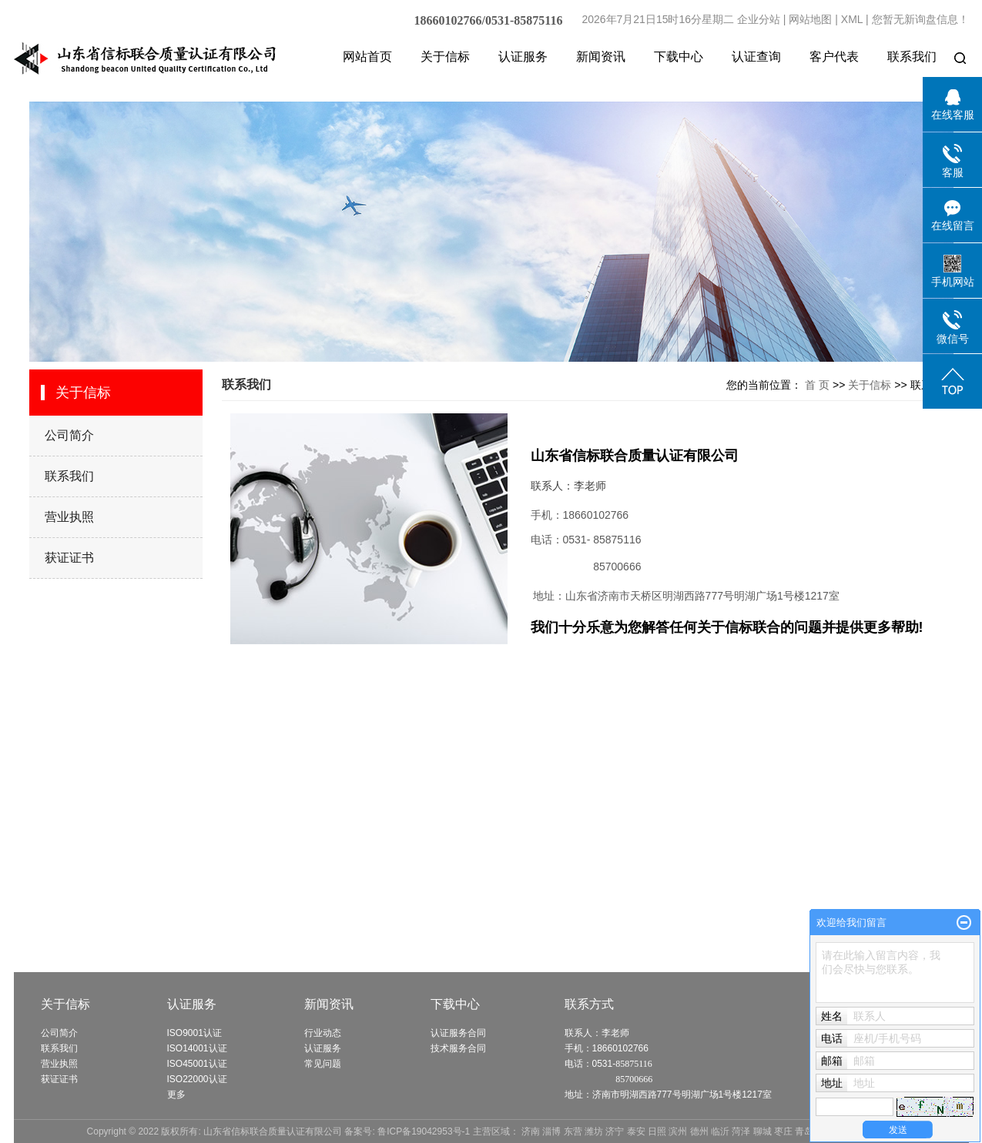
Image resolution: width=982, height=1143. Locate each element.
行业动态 (322, 1033)
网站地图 (810, 19)
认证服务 (523, 56)
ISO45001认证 (197, 1063)
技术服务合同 (458, 1048)
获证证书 (69, 557)
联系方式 (589, 1004)
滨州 (678, 1131)
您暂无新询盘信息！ (920, 19)
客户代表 (834, 56)
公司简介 (69, 435)
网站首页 (367, 56)
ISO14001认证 (197, 1048)
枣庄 (783, 1131)
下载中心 (678, 56)
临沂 (720, 1131)
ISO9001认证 (194, 1033)
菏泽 (741, 1131)
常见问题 (322, 1063)
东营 (573, 1131)
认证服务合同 (458, 1033)
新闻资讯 (600, 56)
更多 (176, 1094)
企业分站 (758, 19)
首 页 (817, 385)
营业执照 (69, 516)
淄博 (551, 1131)
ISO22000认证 (197, 1079)
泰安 (636, 1131)
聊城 (762, 1131)
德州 (699, 1131)
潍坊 (594, 1131)
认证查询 (756, 56)
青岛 (804, 1131)
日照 (657, 1131)
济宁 (614, 1131)
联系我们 (912, 56)
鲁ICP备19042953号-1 (423, 1131)
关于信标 (445, 56)
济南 (530, 1131)
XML (852, 19)
